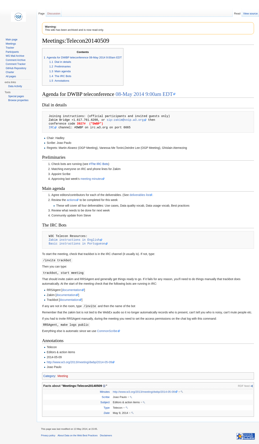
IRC (51, 127)
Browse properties (18, 100)
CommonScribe (107, 330)
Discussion (53, 13)
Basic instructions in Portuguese (77, 244)
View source (250, 13)
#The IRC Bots (98, 164)
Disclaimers (106, 434)
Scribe (106, 396)
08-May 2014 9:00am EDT (144, 94)
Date (107, 412)
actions (71, 200)
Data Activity (15, 86)
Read (237, 13)
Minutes (105, 391)
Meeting (63, 375)
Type (107, 406)
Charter (10, 72)
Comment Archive (16, 60)
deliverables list (140, 195)
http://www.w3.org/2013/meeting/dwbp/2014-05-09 (79, 361)
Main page (11, 39)
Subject (105, 401)
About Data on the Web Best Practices (78, 434)
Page (41, 13)
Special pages (16, 96)
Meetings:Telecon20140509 (82, 385)
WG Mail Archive (15, 55)
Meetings (11, 43)
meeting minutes (91, 178)
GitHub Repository (16, 68)
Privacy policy (48, 434)
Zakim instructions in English (74, 240)
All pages (11, 76)
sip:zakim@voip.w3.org (125, 120)
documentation (71, 289)
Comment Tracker (16, 64)
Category (49, 375)
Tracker (10, 47)
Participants (12, 51)
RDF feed (244, 385)
